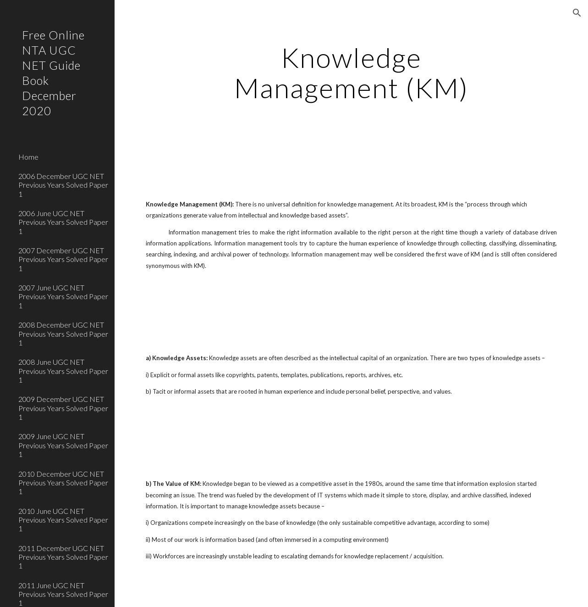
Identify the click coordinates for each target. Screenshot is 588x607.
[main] (351, 72)
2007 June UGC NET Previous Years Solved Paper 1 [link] (63, 296)
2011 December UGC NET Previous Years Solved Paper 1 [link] (63, 557)
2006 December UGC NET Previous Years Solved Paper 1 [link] (63, 185)
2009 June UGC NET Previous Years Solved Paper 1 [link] (63, 445)
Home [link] (28, 156)
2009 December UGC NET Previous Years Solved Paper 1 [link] (63, 408)
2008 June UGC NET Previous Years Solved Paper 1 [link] (63, 370)
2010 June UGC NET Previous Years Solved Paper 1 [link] (63, 520)
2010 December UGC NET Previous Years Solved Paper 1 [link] (63, 482)
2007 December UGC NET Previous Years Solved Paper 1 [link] (63, 259)
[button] (577, 13)
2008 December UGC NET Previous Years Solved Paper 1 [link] (63, 333)
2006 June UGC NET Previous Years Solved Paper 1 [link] (63, 222)
